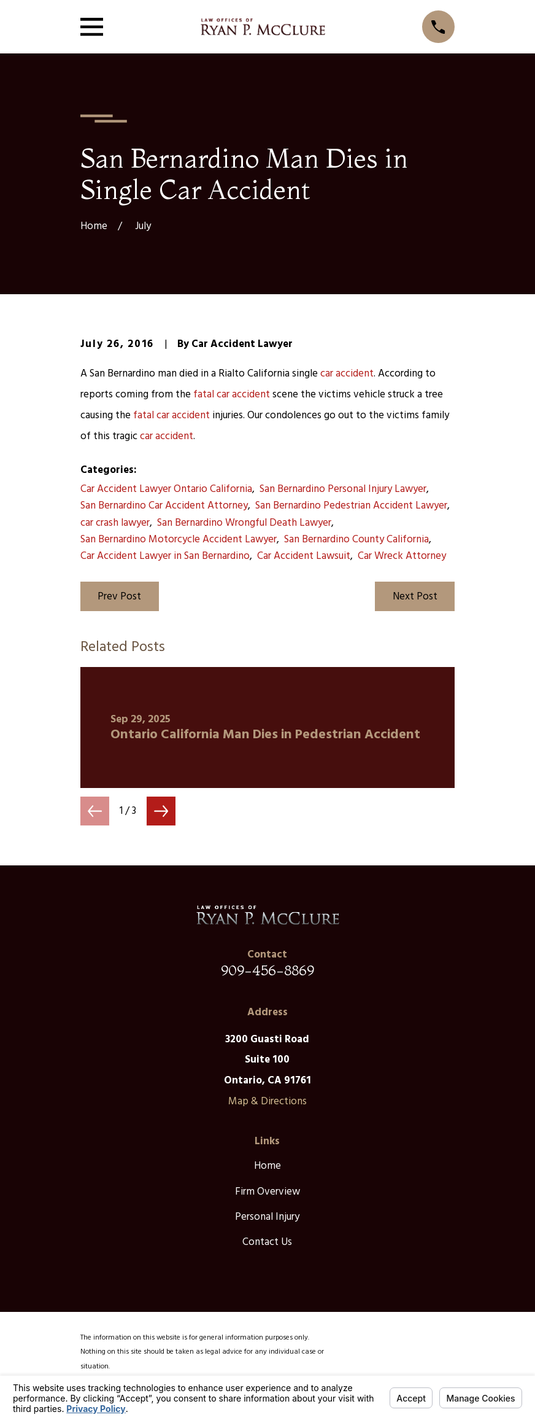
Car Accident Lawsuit (303, 556)
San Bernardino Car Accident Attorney (164, 505)
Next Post (415, 596)
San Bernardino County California (356, 539)
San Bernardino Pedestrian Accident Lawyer (351, 505)
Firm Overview (267, 1192)
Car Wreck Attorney (402, 556)
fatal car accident (231, 394)
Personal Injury (267, 1217)
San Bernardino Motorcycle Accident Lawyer (178, 539)
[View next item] (161, 811)
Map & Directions (267, 1101)
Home (267, 1166)
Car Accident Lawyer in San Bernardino (165, 556)
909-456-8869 (267, 970)
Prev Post (119, 596)
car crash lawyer (115, 523)
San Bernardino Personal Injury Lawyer (343, 489)
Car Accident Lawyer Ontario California (166, 489)
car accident (347, 373)
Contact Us (267, 1242)
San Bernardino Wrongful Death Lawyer (244, 523)
